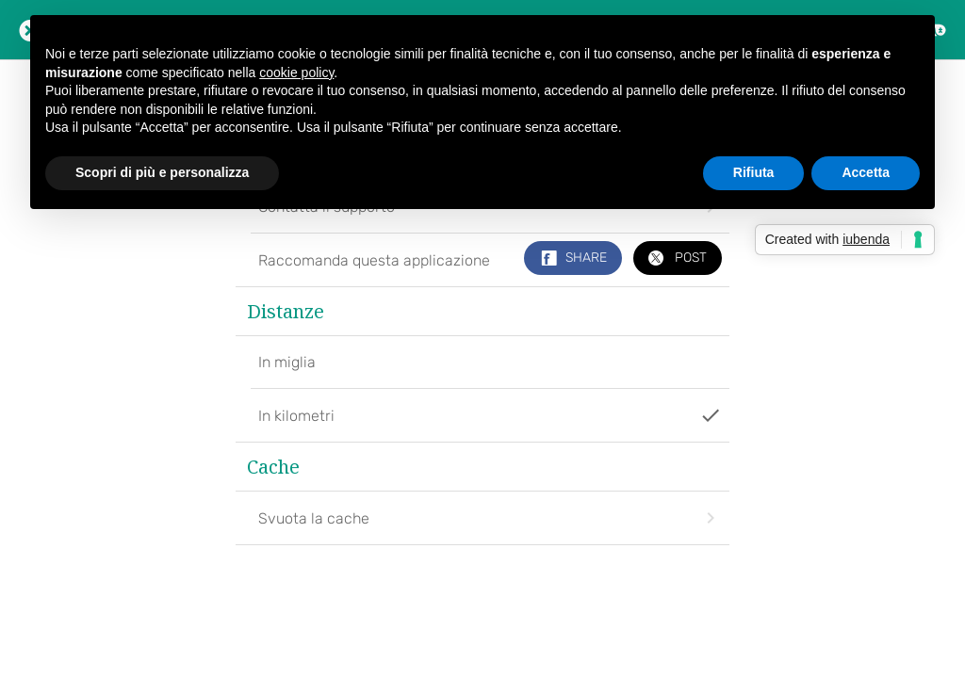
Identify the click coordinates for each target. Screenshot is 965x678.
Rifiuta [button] (754, 172)
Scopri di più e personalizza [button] (162, 172)
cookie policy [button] (296, 72)
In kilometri (489, 415)
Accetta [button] (866, 172)
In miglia (287, 362)
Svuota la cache (489, 518)
